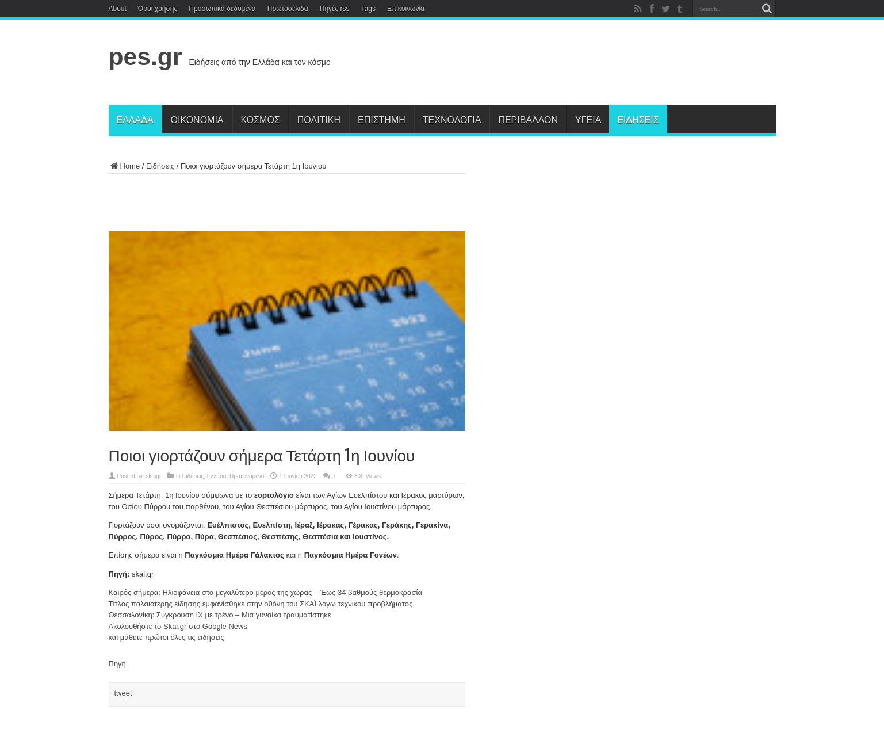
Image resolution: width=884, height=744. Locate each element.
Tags (368, 9)
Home (124, 166)
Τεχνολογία (452, 119)
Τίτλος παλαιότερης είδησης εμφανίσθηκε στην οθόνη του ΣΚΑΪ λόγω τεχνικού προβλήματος (261, 604)
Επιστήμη (381, 119)
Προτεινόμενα (247, 476)
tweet (123, 693)
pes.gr (145, 56)
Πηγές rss (335, 9)
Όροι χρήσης (157, 9)
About (118, 9)
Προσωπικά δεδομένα (222, 9)
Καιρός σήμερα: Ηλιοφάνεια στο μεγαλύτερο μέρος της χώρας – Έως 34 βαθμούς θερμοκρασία (265, 592)
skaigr (154, 476)
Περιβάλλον (528, 119)
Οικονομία (197, 119)
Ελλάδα (135, 119)
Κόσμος (260, 119)
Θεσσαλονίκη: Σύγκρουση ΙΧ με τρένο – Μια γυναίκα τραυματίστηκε (220, 615)
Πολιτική (318, 119)
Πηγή (117, 663)
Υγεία (588, 119)
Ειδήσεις (638, 119)
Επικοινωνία (405, 9)
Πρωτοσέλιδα (287, 9)
